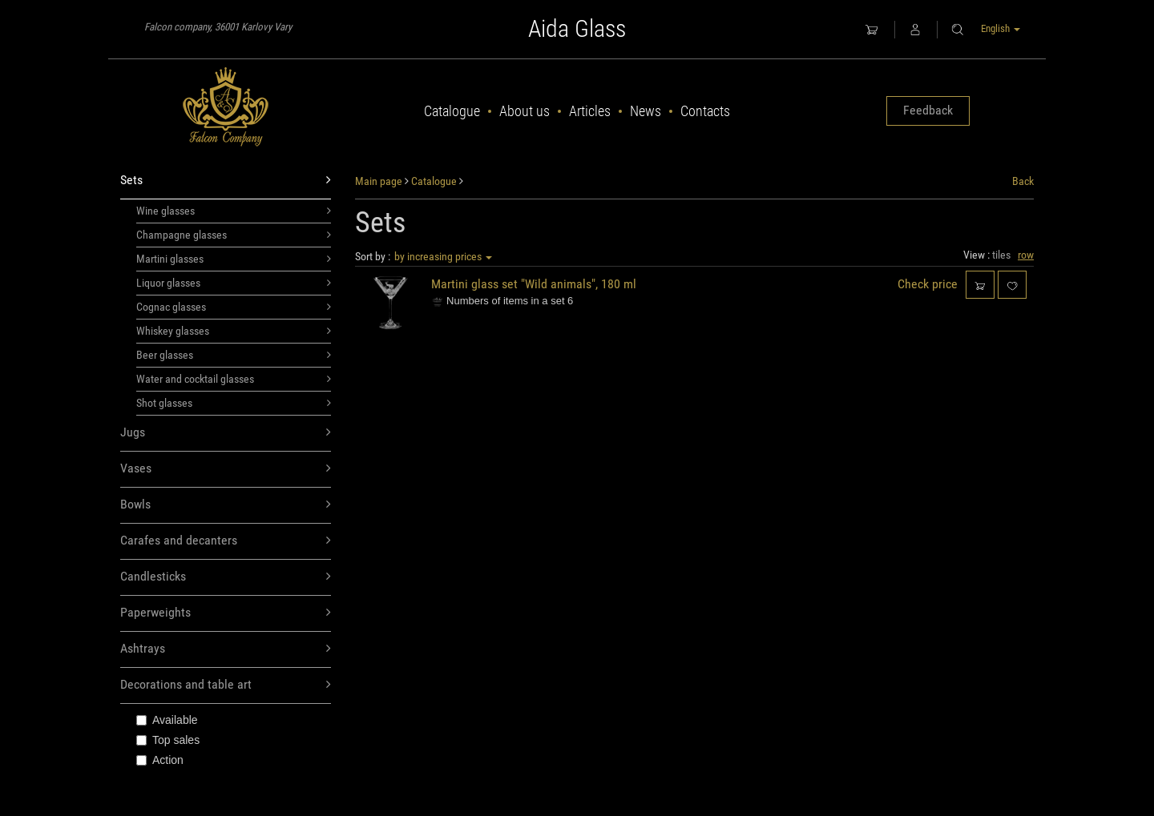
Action (160, 760)
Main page (378, 181)
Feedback (928, 110)
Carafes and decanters (225, 541)
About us (524, 111)
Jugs (225, 433)
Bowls (225, 505)
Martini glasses (233, 259)
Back (1023, 181)
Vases (225, 469)
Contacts (705, 111)
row (1026, 254)
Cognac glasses (233, 307)
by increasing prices (443, 256)
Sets (225, 180)
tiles (1001, 254)
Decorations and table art (225, 685)
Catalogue (452, 111)
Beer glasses (233, 355)
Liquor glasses (233, 283)
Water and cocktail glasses (233, 379)
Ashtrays (225, 649)
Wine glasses (233, 211)
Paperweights (225, 613)
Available (167, 719)
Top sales (168, 740)
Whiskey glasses (233, 331)
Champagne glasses (233, 235)
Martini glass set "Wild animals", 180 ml (533, 283)
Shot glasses (233, 403)
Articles (590, 111)
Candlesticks (225, 577)
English (1000, 28)
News (645, 111)
